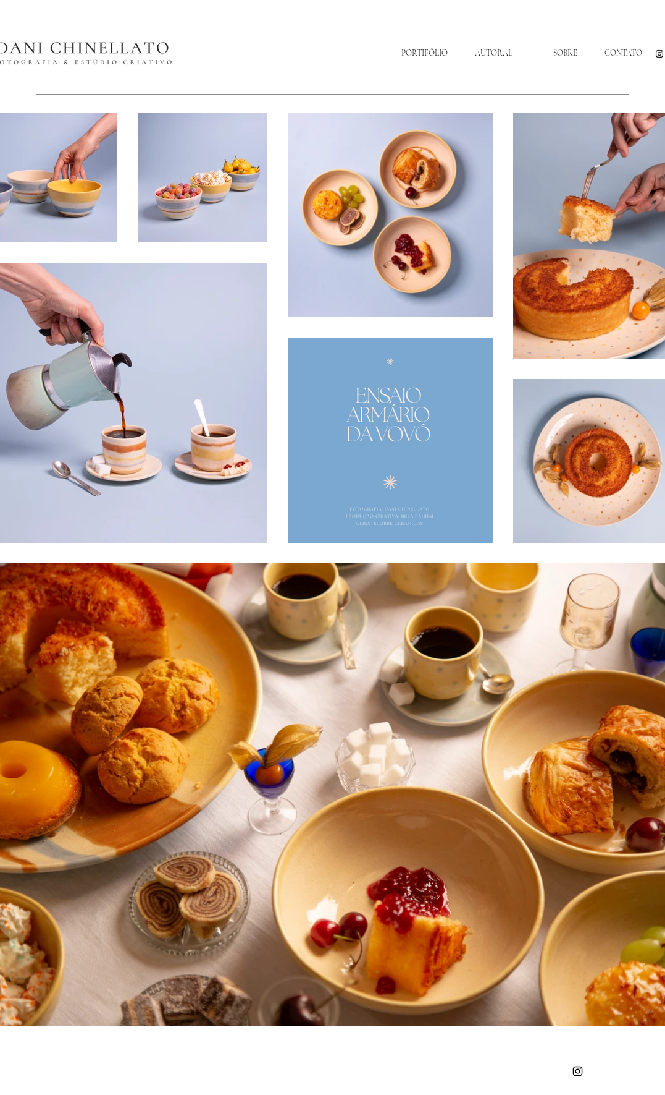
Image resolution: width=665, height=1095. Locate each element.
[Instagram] (659, 54)
